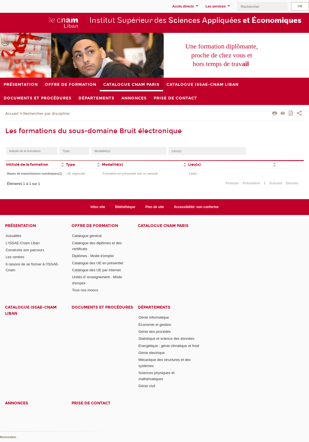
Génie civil (146, 386)
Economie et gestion (154, 325)
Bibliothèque (125, 207)
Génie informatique (153, 317)
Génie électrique (151, 353)
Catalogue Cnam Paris (163, 225)
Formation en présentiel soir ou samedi (130, 173)
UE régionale (76, 173)
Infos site (97, 207)
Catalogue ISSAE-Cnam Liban (31, 310)
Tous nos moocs (85, 290)
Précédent (251, 183)
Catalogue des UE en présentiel (97, 263)
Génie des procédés (154, 331)
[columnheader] (35, 164)
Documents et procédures (102, 307)
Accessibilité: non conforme (196, 207)
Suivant (275, 183)
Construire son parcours (25, 250)
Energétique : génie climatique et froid (168, 346)
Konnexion (8, 437)
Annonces (16, 403)
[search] (262, 6)
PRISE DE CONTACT (91, 403)
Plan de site (154, 207)
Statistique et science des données (166, 338)
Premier (232, 183)
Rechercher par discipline (46, 113)
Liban (193, 173)
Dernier (292, 183)
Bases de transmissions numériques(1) (34, 173)
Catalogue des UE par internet (96, 270)
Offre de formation (95, 225)
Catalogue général (87, 236)
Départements (154, 307)
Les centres (15, 257)
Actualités (13, 236)
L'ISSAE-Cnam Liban (23, 243)
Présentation (20, 225)
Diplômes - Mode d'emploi (93, 256)
